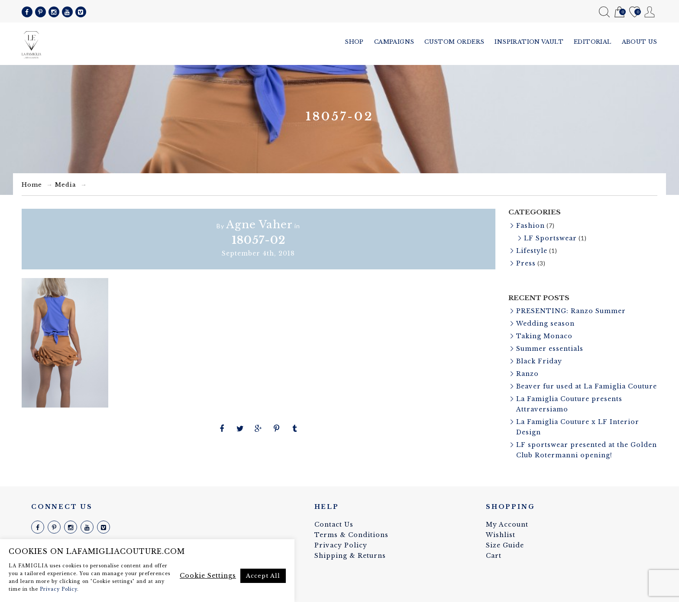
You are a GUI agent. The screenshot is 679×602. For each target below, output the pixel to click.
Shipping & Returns (350, 556)
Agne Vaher (259, 224)
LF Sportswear (550, 238)
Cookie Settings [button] (208, 575)
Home (32, 184)
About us (639, 41)
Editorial (592, 41)
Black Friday (539, 361)
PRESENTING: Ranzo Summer (571, 311)
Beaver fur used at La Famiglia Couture (586, 386)
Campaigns (394, 41)
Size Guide (505, 545)
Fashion (530, 226)
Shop (354, 41)
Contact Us (333, 524)
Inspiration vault (529, 41)
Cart (619, 12)
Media (65, 184)
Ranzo (527, 374)
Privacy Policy (340, 545)
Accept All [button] (263, 575)
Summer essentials (549, 349)
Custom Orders (454, 41)
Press (526, 263)
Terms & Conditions (351, 535)
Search (604, 11)
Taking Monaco (544, 336)
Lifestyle (531, 251)
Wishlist (634, 12)
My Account (649, 11)
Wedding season (545, 323)
